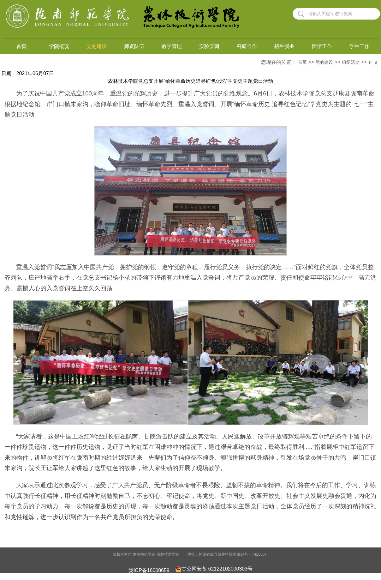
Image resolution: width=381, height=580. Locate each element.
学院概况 (59, 46)
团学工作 (322, 46)
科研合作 (247, 46)
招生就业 (284, 46)
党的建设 (96, 46)
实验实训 (209, 46)
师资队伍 (134, 46)
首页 (21, 46)
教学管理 (172, 46)
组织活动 (351, 62)
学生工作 (359, 46)
